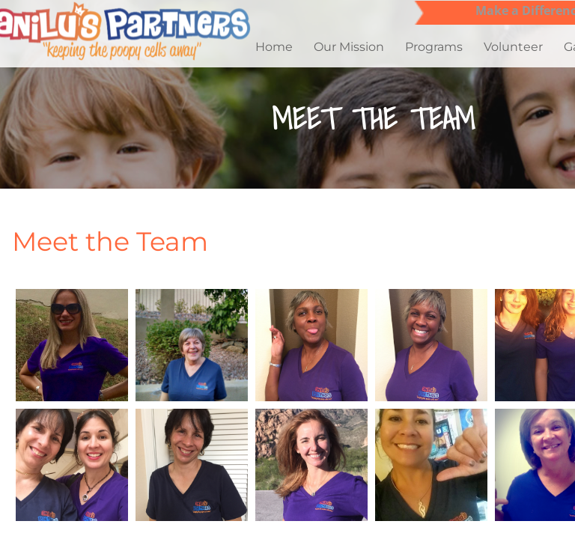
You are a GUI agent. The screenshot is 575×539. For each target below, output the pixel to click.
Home (274, 47)
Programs (434, 47)
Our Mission (349, 47)
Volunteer (513, 47)
